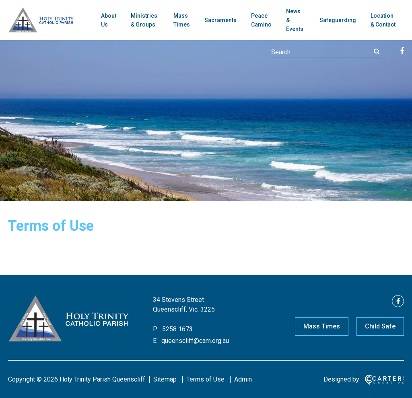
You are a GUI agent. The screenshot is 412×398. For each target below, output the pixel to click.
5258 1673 (177, 329)
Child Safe (380, 326)
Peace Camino (261, 20)
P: (156, 329)
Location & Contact (383, 20)
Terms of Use (205, 379)
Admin (243, 379)
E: (155, 341)
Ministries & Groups (144, 20)
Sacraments (220, 20)
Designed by (341, 379)
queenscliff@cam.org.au (194, 341)
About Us (108, 20)
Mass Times (181, 20)
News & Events (294, 20)
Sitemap (165, 379)
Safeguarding (337, 20)
